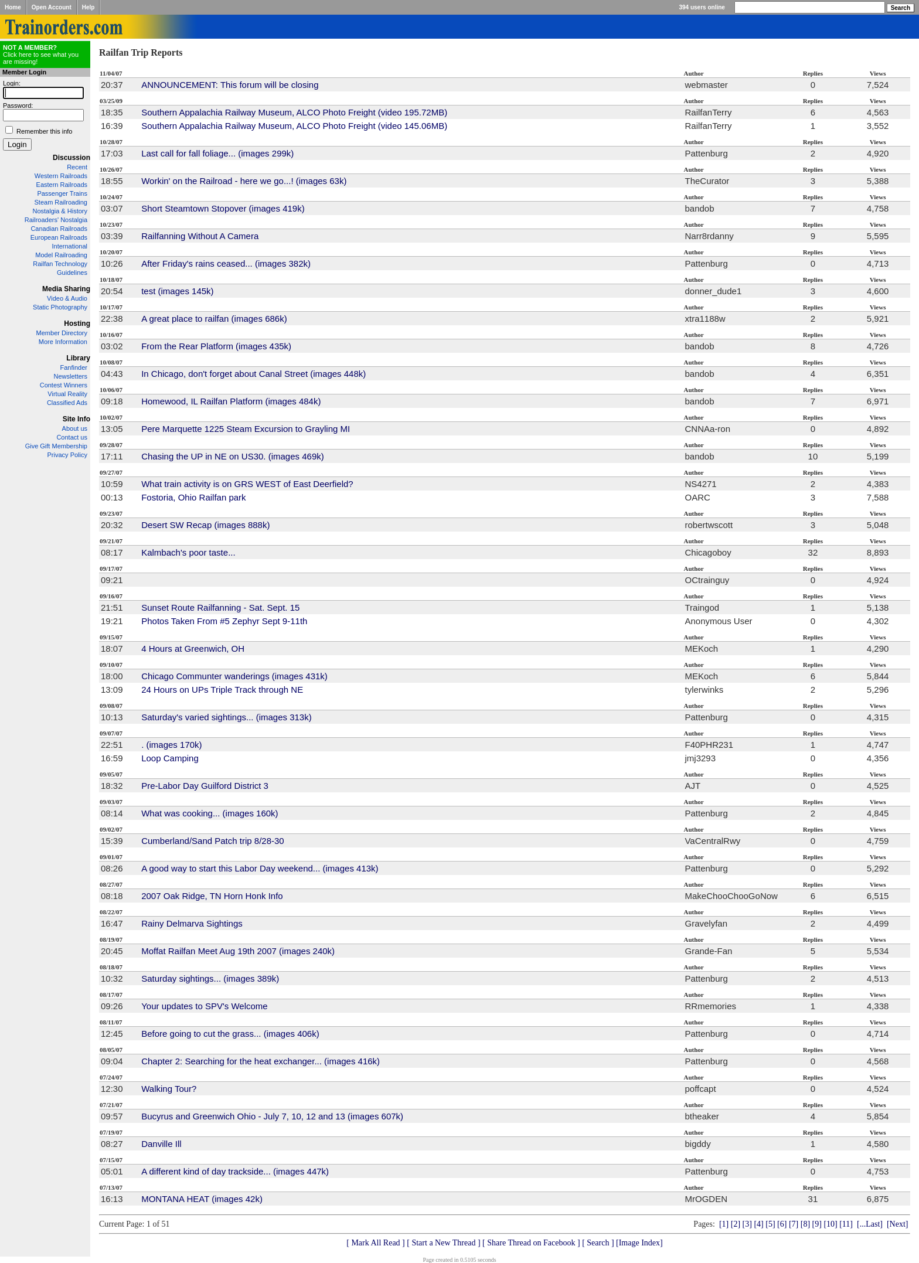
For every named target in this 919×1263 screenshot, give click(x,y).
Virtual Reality (67, 393)
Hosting (77, 323)
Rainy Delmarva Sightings (192, 923)
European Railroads (58, 237)
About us (74, 428)
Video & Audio (67, 298)
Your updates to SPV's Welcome (204, 1006)
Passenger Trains (62, 193)
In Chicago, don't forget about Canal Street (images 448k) (253, 374)
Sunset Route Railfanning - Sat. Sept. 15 (220, 607)
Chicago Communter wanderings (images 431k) (234, 676)
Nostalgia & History (59, 211)
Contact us (71, 437)
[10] (830, 1224)
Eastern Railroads (61, 184)
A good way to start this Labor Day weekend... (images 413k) (259, 868)
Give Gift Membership (56, 446)
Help (88, 7)
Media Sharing (66, 289)
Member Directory (61, 332)
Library (78, 358)
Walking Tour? (168, 1089)
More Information (63, 341)
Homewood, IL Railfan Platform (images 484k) (231, 401)
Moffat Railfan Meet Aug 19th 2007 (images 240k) (238, 951)
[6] (782, 1224)
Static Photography (60, 307)
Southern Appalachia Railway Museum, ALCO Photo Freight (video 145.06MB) (294, 126)
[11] (846, 1224)
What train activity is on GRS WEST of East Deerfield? (247, 484)
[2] (735, 1224)
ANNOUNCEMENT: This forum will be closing (229, 85)
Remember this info (44, 131)
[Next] (897, 1224)
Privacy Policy (67, 454)
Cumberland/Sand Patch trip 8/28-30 (212, 841)
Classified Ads (67, 402)
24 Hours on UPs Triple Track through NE (222, 690)
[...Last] (870, 1224)
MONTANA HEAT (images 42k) (202, 1199)
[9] (817, 1224)
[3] (747, 1224)
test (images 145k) (177, 291)
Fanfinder (73, 367)
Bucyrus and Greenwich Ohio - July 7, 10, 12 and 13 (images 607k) (272, 1116)
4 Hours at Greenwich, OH (192, 648)
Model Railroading (61, 254)
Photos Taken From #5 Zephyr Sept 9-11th (224, 621)
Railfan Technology (60, 263)
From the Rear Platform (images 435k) (216, 346)
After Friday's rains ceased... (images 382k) (226, 263)
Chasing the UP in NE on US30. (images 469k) (232, 456)
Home (13, 7)
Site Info (76, 419)
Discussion (71, 158)
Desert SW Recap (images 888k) (205, 525)
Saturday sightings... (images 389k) (210, 978)
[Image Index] (639, 1242)
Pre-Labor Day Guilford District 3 (204, 786)
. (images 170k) (171, 745)
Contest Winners (63, 385)
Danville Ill (161, 1144)
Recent (77, 167)
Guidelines (72, 272)
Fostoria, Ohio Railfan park (193, 497)
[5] (770, 1224)
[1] (724, 1224)
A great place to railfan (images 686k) (214, 319)
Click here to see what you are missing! (41, 54)
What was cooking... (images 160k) (209, 813)
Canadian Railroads (58, 228)
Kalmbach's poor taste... (188, 552)
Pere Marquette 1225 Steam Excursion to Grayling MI (245, 429)
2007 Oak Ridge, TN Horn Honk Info (212, 896)
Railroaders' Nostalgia (56, 219)
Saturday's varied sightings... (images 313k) (226, 717)
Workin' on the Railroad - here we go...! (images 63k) (243, 181)
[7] (793, 1224)
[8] (805, 1224)
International (69, 246)
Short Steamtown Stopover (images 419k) (222, 208)
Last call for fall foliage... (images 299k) (217, 153)
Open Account (52, 7)
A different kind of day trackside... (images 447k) (235, 1171)
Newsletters (70, 376)
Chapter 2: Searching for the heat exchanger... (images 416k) (260, 1061)
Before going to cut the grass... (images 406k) (230, 1034)
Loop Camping (170, 758)
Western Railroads (61, 175)
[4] (758, 1224)
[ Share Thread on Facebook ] (531, 1242)
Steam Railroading (61, 202)
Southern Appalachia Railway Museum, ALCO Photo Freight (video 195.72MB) (294, 112)
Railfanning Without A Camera (199, 236)
